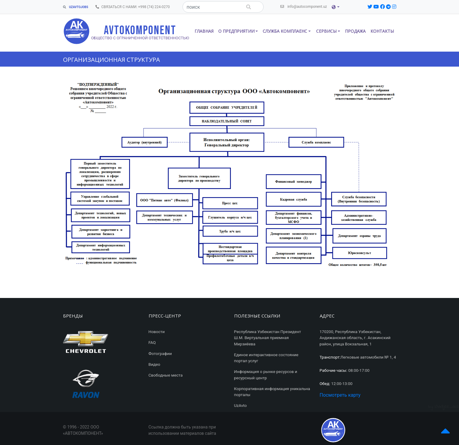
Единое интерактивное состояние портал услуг (266, 357)
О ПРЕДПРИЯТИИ (236, 31)
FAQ (152, 342)
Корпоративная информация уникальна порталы (272, 391)
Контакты (382, 31)
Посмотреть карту (340, 395)
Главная (204, 31)
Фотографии (160, 353)
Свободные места (166, 375)
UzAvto (240, 405)
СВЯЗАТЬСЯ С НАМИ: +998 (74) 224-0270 (133, 6)
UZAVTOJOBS (75, 7)
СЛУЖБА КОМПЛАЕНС (285, 31)
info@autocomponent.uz (304, 6)
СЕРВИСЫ (326, 31)
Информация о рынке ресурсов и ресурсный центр (265, 374)
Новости (157, 331)
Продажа (355, 31)
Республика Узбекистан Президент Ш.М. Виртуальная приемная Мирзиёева (267, 337)
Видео (154, 364)
